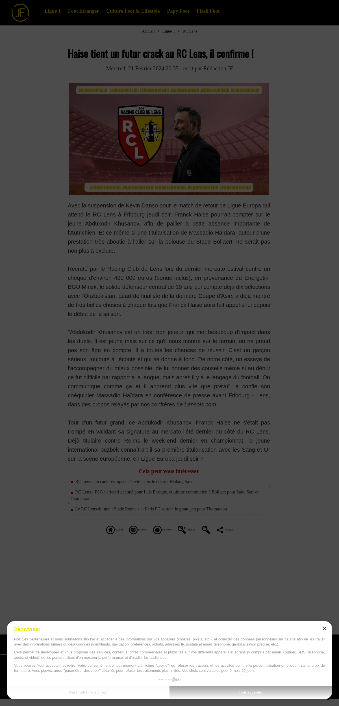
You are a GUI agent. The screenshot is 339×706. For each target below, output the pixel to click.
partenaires (39, 639)
